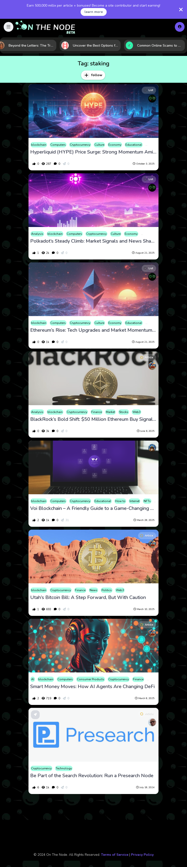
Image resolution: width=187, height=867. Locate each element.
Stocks (123, 412)
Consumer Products (90, 679)
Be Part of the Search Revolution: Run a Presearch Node (91, 776)
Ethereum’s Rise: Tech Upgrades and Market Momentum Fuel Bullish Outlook (93, 330)
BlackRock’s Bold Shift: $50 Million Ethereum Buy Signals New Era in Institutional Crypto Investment (93, 419)
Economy (114, 145)
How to (120, 501)
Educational (133, 145)
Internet (135, 501)
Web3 (136, 412)
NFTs (147, 501)
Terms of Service (114, 854)
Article (146, 357)
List (148, 90)
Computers (58, 145)
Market (110, 412)
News (93, 590)
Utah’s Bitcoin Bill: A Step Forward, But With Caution (88, 597)
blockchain (38, 145)
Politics (107, 590)
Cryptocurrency (80, 145)
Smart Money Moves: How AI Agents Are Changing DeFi (92, 687)
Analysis (37, 234)
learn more (93, 12)
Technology (64, 768)
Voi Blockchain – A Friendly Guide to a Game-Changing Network (93, 508)
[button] (8, 27)
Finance (96, 412)
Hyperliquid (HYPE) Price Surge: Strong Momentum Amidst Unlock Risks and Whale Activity (93, 152)
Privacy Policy (142, 854)
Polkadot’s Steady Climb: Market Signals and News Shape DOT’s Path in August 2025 (93, 241)
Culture (99, 145)
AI (32, 679)
